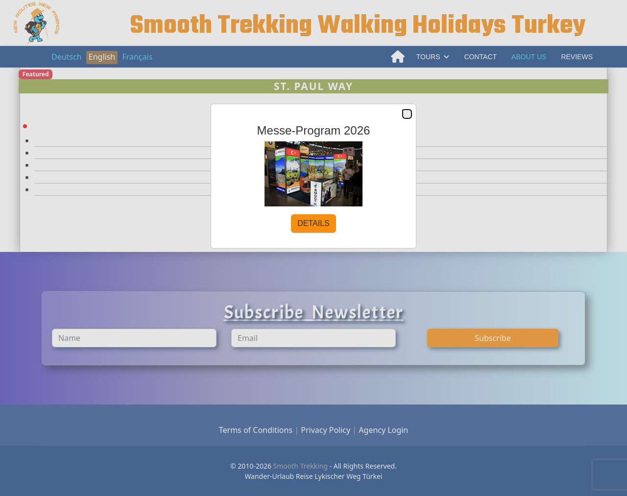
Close (406, 114)
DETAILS (313, 223)
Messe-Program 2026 (313, 130)
